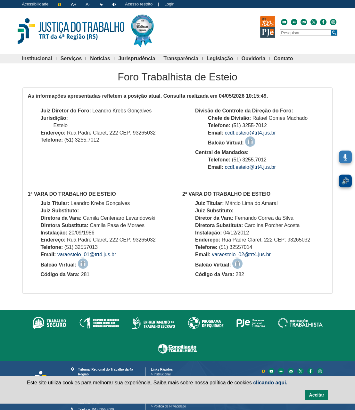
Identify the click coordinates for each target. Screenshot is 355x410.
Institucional (39, 59)
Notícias (102, 59)
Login (169, 4)
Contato (285, 59)
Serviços (73, 59)
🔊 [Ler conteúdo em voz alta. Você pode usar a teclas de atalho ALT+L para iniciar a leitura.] (345, 180)
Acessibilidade (35, 4)
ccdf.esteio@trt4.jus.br (250, 132)
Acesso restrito (139, 4)
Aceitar (316, 395)
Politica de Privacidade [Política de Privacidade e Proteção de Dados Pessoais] (171, 406)
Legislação (222, 59)
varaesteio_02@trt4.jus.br (241, 254)
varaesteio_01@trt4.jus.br (86, 254)
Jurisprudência (139, 59)
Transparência (182, 59)
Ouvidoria (256, 59)
